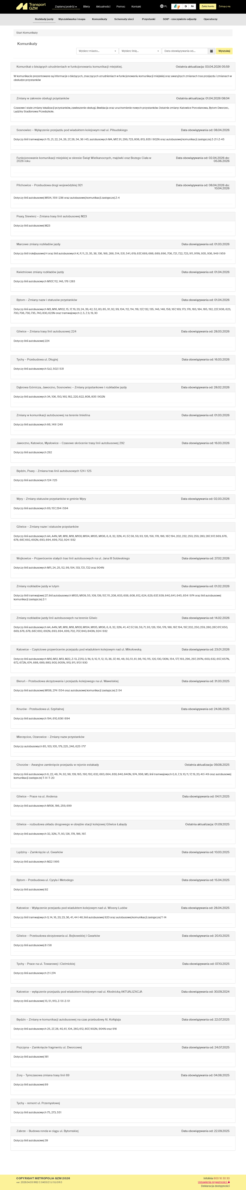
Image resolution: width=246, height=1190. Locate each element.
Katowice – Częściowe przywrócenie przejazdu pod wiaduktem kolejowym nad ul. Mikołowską (79, 649)
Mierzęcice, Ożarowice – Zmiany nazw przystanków (50, 737)
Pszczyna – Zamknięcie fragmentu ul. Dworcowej (49, 1047)
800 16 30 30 (222, 1178)
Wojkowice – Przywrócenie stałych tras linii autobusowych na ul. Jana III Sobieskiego (73, 558)
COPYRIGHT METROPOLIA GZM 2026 (43, 1178)
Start (19, 33)
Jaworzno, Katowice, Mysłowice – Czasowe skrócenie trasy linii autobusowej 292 (71, 443)
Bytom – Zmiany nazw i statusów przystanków (47, 300)
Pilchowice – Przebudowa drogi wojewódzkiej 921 (50, 185)
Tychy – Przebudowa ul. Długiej (37, 359)
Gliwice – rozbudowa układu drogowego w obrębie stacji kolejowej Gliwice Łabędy (72, 824)
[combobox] (97, 51)
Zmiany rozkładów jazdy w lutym (38, 586)
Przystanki (148, 19)
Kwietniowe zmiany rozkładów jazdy (40, 272)
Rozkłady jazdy (44, 19)
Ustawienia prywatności (214, 1182)
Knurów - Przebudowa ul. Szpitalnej (40, 709)
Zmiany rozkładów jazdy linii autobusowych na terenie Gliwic (57, 618)
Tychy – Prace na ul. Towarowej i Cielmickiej (46, 963)
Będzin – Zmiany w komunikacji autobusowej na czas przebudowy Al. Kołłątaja (69, 1019)
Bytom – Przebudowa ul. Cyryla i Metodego (45, 880)
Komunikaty (99, 19)
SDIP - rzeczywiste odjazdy (179, 19)
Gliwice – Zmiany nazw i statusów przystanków (48, 526)
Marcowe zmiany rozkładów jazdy (38, 244)
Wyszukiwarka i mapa (71, 19)
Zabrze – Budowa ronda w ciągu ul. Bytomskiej (48, 1131)
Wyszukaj (224, 51)
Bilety (86, 6)
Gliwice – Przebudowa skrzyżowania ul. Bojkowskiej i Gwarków (58, 935)
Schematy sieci (124, 19)
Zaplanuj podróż (66, 6)
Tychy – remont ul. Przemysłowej (38, 1103)
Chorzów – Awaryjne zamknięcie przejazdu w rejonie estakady (58, 764)
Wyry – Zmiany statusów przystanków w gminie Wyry (51, 498)
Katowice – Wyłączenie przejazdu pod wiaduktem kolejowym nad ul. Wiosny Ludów (72, 908)
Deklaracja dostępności (215, 1186)
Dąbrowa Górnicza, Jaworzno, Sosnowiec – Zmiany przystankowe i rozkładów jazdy (72, 387)
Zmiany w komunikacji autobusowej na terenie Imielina (53, 415)
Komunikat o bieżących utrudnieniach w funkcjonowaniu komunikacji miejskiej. (69, 66)
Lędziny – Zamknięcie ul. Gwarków (40, 852)
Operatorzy (210, 19)
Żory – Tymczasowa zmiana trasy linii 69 (43, 1075)
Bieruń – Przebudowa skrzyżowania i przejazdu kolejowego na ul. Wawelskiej (68, 681)
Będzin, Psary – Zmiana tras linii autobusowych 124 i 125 (54, 471)
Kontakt (136, 6)
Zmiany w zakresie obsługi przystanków (43, 98)
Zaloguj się (224, 6)
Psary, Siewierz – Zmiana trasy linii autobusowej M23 (52, 216)
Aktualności (103, 6)
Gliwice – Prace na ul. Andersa (37, 796)
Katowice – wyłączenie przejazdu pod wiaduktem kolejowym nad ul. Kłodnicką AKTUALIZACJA (79, 991)
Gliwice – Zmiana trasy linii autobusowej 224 (46, 331)
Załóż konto (208, 6)
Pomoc (120, 6)
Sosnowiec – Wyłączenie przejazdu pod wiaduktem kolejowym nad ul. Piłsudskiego (72, 130)
